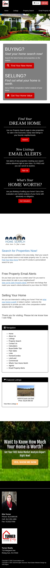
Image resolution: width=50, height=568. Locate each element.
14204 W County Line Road (25, 398)
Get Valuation (25, 201)
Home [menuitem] (6, 11)
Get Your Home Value (19, 95)
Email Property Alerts (17, 368)
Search (25, 140)
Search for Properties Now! (19, 250)
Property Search (15, 341)
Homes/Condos (15, 356)
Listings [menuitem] (15, 11)
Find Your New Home (19, 65)
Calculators (13, 346)
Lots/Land (12, 358)
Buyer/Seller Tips (15, 348)
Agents (11, 366)
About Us (12, 336)
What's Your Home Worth (18, 363)
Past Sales (13, 351)
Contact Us (13, 343)
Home (11, 334)
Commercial (13, 361)
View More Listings (10, 404)
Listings (11, 339)
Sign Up (25, 170)
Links (11, 353)
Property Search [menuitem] (28, 11)
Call (44, 3)
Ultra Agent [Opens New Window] (5, 564)
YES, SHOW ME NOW (25, 462)
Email (36, 3)
